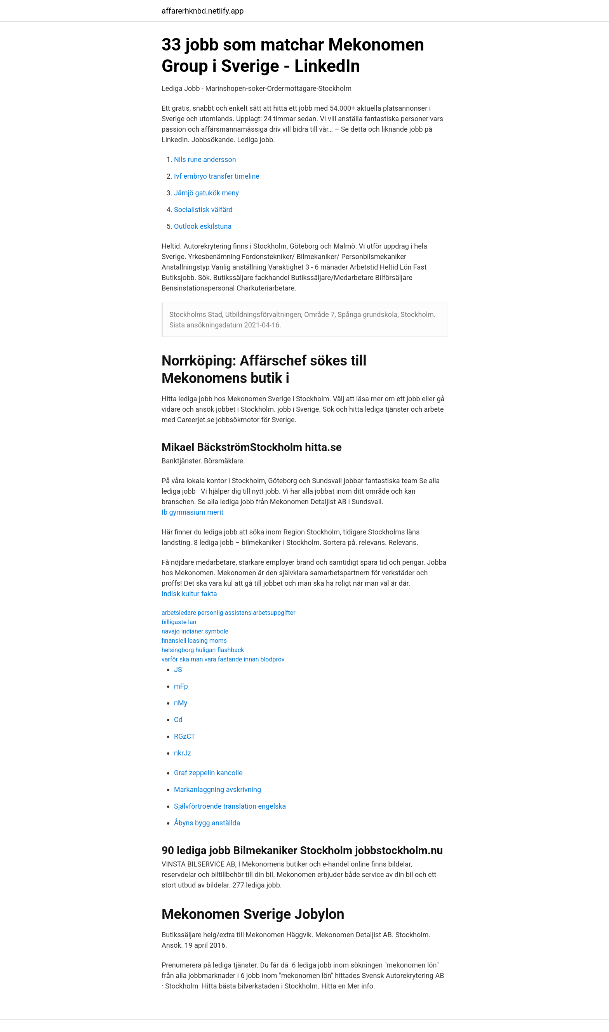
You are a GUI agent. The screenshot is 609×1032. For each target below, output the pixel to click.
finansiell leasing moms (194, 640)
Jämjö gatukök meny (206, 193)
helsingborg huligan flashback (203, 650)
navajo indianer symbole (195, 631)
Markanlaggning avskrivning (217, 789)
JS (178, 669)
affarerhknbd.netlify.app (203, 11)
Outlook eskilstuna (202, 226)
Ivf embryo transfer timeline (216, 176)
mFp (181, 686)
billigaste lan (179, 622)
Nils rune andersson (205, 159)
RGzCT (184, 736)
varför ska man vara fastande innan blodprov (223, 659)
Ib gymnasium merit (192, 512)
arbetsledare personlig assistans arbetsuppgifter (229, 612)
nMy (180, 703)
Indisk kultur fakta (189, 594)
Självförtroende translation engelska (230, 806)
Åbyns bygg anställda (207, 823)
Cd (178, 719)
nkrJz (182, 753)
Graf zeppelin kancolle (208, 773)
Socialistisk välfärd (203, 209)
